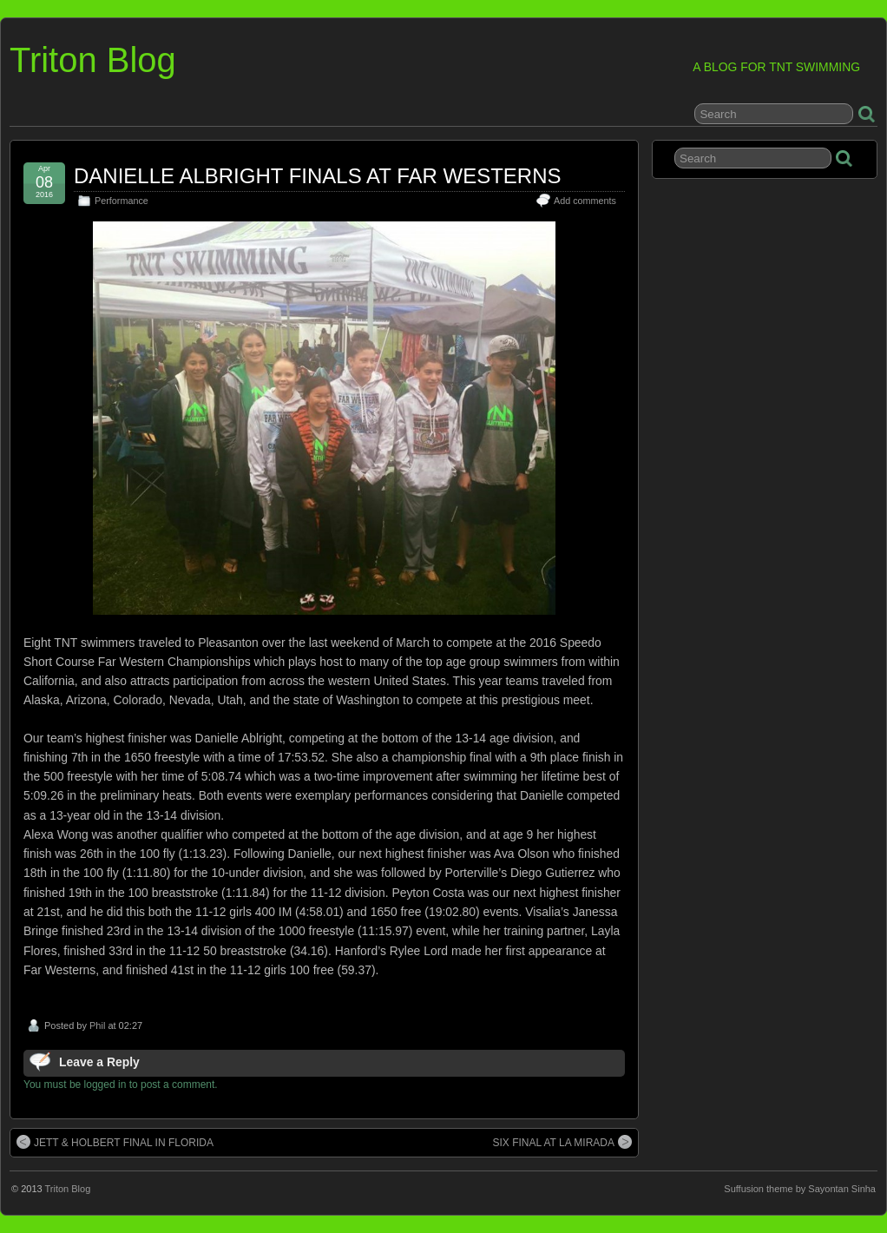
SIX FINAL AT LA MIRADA (563, 1142)
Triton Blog (93, 60)
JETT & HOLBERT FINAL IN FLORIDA (115, 1142)
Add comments (585, 200)
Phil (97, 1025)
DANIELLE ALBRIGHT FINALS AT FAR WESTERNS (318, 176)
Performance (121, 200)
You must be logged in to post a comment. (120, 1084)
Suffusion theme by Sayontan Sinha (800, 1189)
